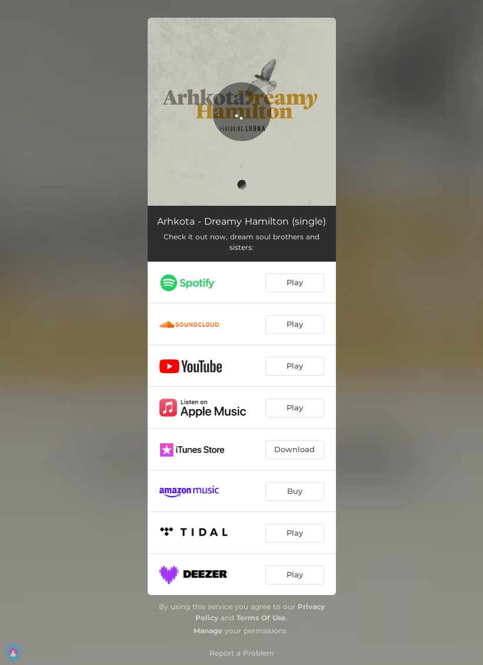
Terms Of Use (261, 617)
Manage (208, 630)
